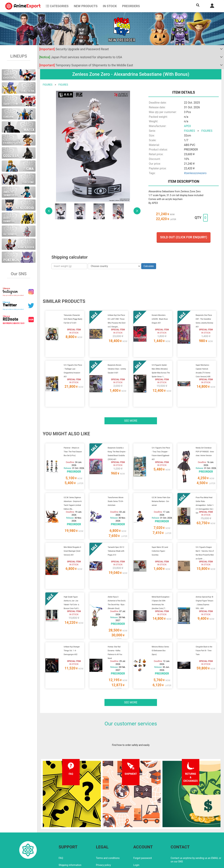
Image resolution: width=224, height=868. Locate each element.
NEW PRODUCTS (86, 6)
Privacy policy (103, 835)
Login (136, 835)
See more (130, 412)
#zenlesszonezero (195, 173)
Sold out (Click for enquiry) (183, 237)
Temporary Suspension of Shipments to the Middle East (86, 65)
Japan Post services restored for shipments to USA (80, 57)
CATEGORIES (57, 6)
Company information (108, 842)
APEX (187, 126)
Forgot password (142, 828)
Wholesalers (140, 842)
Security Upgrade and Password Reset (74, 49)
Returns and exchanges (71, 842)
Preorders (131, 6)
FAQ (61, 828)
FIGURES (47, 84)
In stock (110, 6)
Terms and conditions (108, 828)
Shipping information (70, 835)
